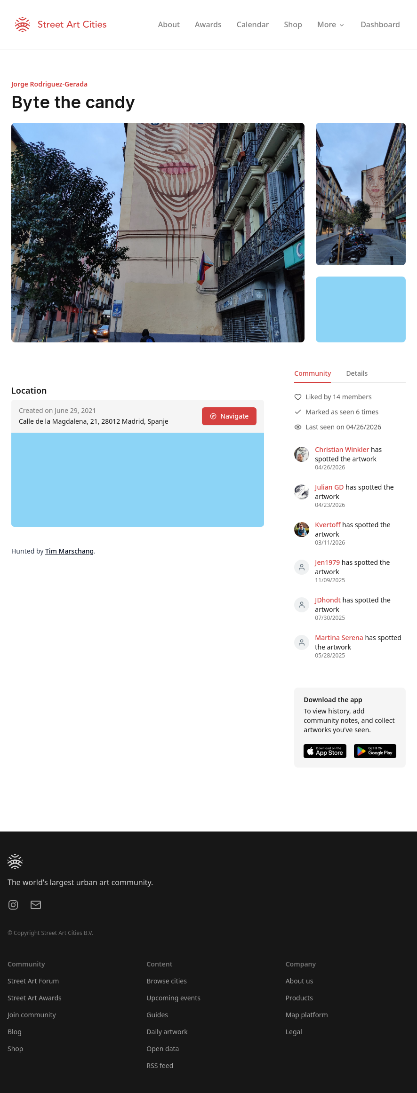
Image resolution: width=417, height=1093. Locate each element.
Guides (157, 1014)
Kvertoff (327, 524)
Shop (15, 1048)
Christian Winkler (342, 449)
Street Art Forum (33, 980)
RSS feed (159, 1065)
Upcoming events (173, 997)
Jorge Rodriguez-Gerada (49, 83)
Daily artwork (167, 1031)
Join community (32, 1014)
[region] (361, 309)
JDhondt (327, 599)
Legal (294, 1031)
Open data (162, 1048)
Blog (15, 1031)
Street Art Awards (35, 997)
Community (312, 373)
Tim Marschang (69, 550)
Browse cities (166, 980)
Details (357, 373)
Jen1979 (327, 562)
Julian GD (329, 487)
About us (299, 980)
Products (299, 997)
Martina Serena (339, 637)
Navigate (229, 416)
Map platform (307, 1014)
